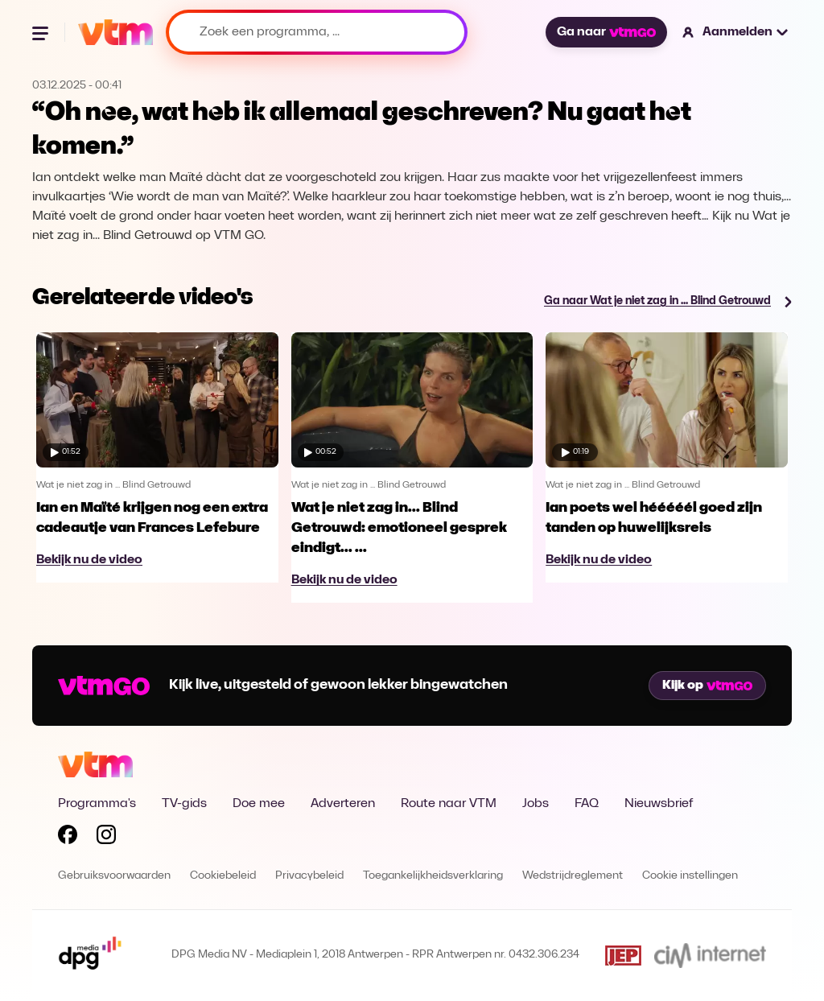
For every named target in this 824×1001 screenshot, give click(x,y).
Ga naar (606, 32)
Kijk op (707, 685)
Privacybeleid (309, 876)
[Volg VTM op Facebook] (67, 838)
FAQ (587, 803)
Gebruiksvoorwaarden (114, 876)
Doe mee (259, 803)
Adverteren (343, 803)
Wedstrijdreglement (572, 876)
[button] (736, 32)
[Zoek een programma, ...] (316, 32)
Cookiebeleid (223, 876)
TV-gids (184, 803)
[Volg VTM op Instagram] (106, 838)
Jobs (535, 803)
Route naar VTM (448, 803)
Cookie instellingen (690, 876)
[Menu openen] (42, 32)
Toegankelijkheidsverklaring (433, 876)
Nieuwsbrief (658, 803)
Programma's (97, 803)
